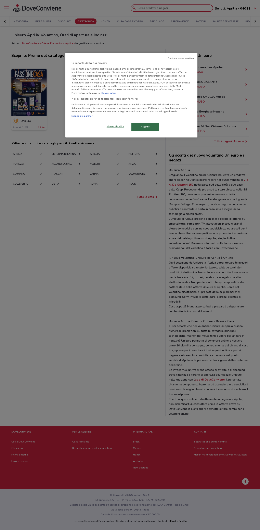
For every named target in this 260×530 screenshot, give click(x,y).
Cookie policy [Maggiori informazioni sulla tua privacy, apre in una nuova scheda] (108, 93)
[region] (131, 95)
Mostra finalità (115, 126)
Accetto (145, 126)
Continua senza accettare (181, 58)
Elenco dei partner (82, 116)
